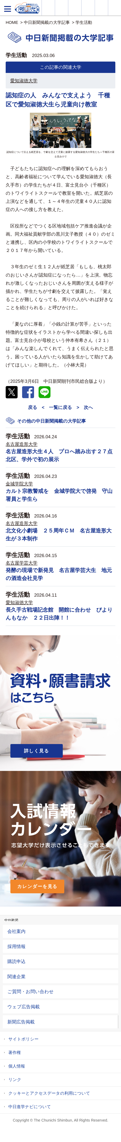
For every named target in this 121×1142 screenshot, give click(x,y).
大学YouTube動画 (114, 8)
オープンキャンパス (74, 8)
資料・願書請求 (61, 8)
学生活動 (83, 22)
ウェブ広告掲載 (23, 1006)
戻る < (36, 407)
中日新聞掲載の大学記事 (47, 22)
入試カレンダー (88, 8)
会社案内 (16, 931)
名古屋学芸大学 (21, 562)
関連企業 (16, 976)
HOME (12, 22)
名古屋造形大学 (21, 444)
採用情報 (16, 946)
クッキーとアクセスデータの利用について (49, 1093)
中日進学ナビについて (29, 1106)
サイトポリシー (23, 1039)
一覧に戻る (60, 407)
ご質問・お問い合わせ (30, 991)
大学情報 (48, 8)
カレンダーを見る (37, 886)
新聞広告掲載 (21, 1021)
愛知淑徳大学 (23, 80)
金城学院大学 (19, 483)
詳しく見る (36, 750)
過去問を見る (101, 8)
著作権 (14, 1052)
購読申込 (16, 961)
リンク (14, 1079)
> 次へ (85, 407)
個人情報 (16, 1066)
